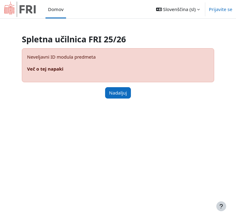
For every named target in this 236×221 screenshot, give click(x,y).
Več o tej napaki (45, 69)
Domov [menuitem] (55, 9)
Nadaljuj (118, 93)
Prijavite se (220, 9)
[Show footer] (221, 206)
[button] (178, 9)
